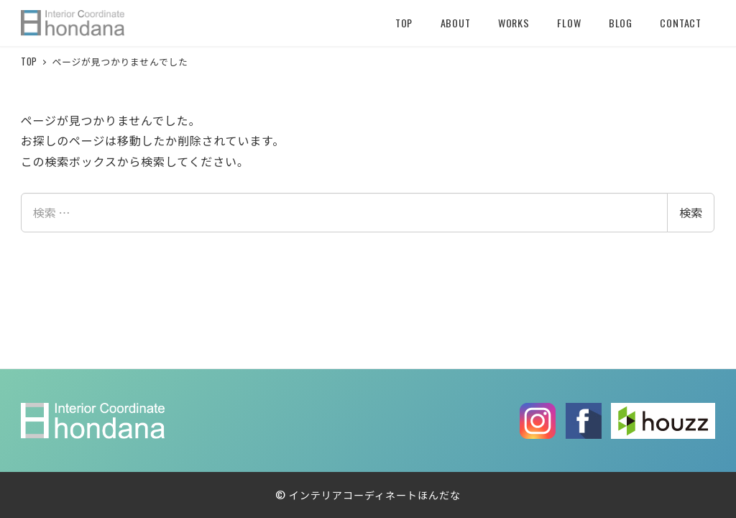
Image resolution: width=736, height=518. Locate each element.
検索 (690, 212)
